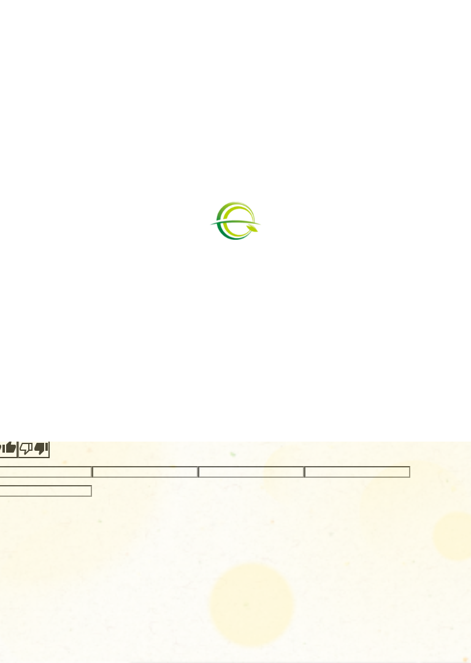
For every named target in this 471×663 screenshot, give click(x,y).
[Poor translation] (34, 448)
